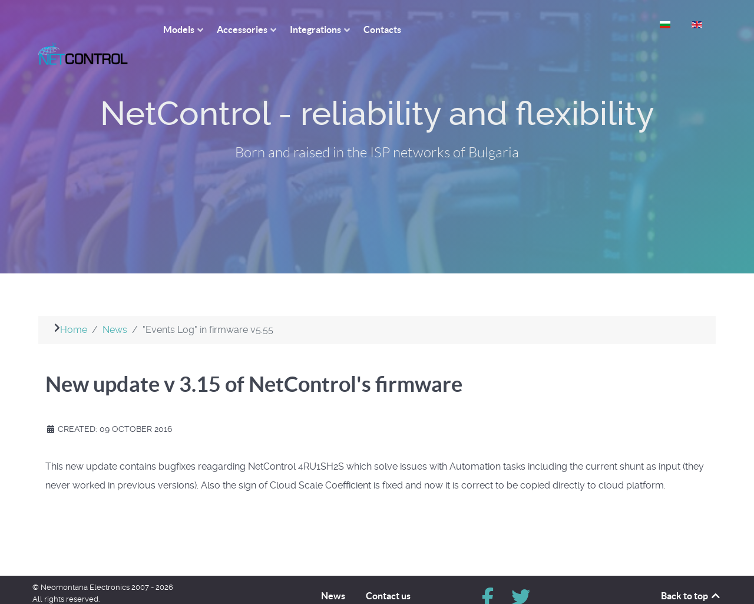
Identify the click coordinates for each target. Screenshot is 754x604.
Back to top (691, 574)
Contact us (388, 574)
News (333, 574)
